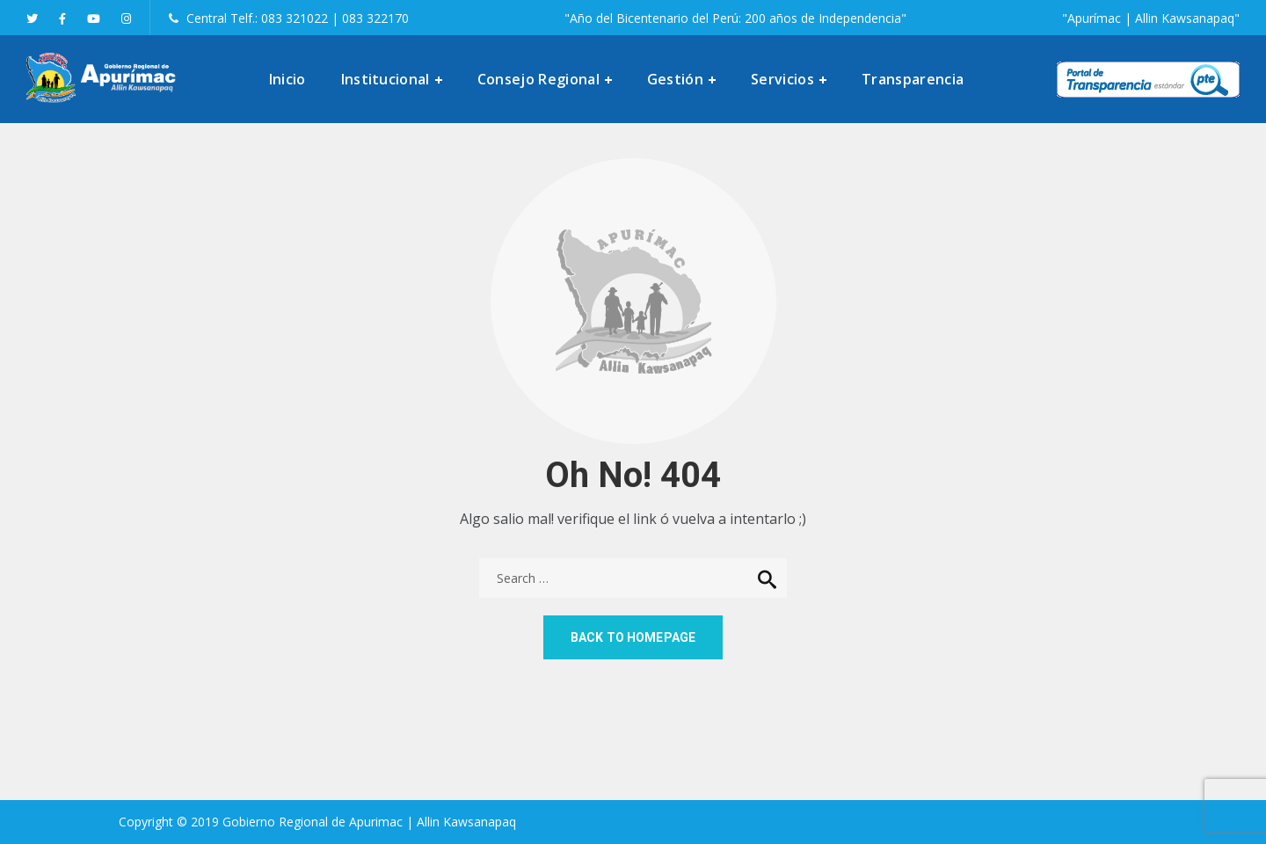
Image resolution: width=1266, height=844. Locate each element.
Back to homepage (633, 637)
